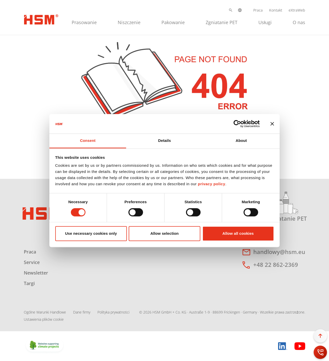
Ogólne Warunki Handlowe (45, 312)
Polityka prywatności (113, 312)
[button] (230, 10)
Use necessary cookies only (91, 233)
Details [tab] (164, 141)
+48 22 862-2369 (275, 264)
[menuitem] (84, 22)
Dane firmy (81, 312)
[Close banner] (272, 123)
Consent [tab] (88, 141)
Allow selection (164, 233)
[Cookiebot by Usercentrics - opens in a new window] (237, 124)
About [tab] (241, 141)
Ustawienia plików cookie (44, 319)
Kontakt (275, 10)
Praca (258, 10)
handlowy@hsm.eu (279, 252)
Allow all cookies (238, 233)
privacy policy (211, 184)
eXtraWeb (297, 10)
